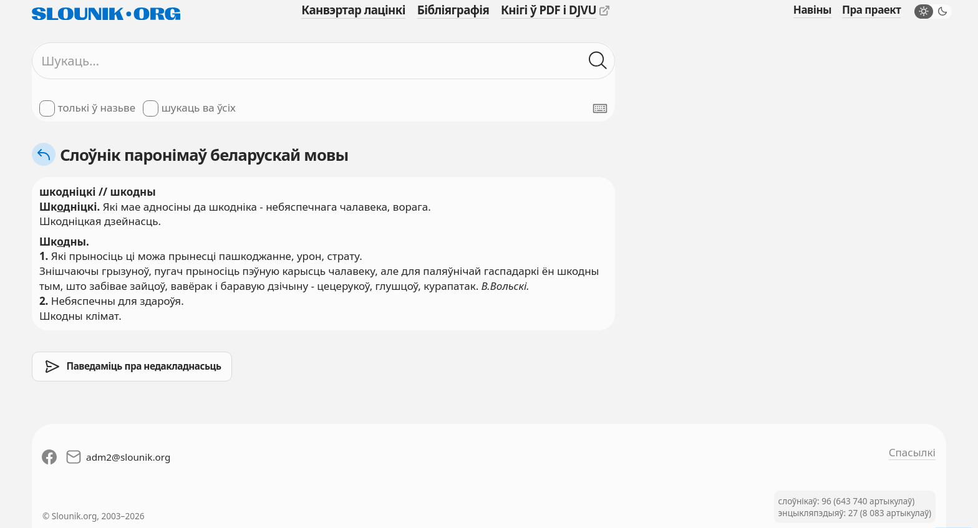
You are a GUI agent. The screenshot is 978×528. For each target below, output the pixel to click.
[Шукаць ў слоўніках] (598, 61)
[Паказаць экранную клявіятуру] (600, 108)
